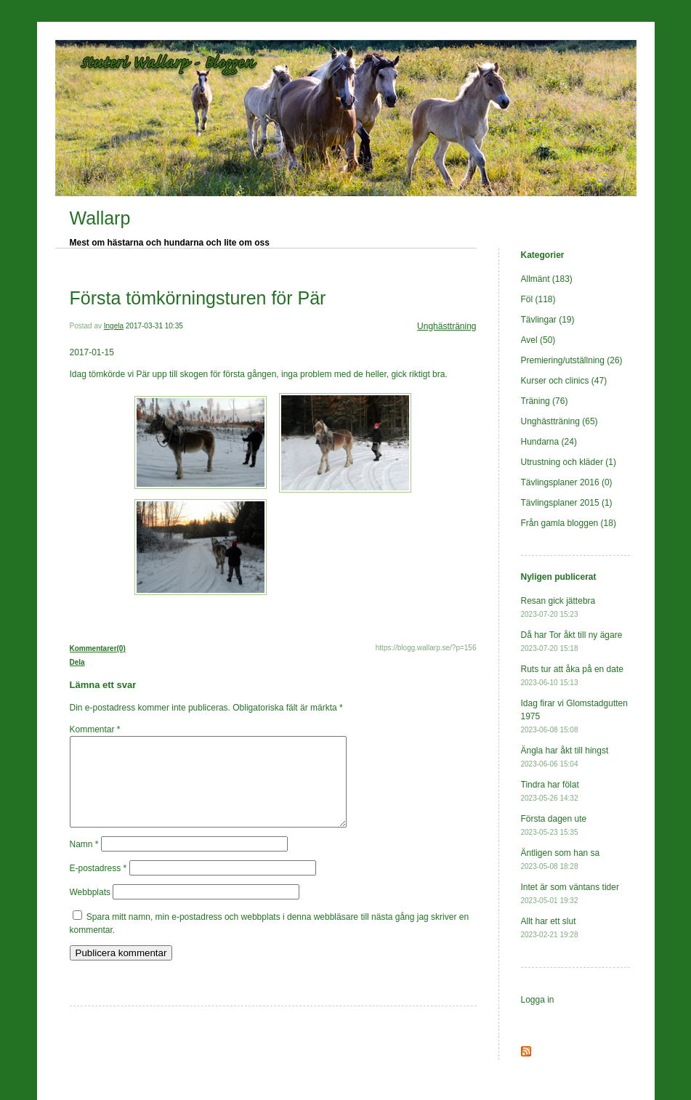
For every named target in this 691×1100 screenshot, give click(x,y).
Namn (84, 862)
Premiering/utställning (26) (572, 360)
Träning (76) (544, 401)
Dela (77, 662)
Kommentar (95, 729)
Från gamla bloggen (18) (568, 523)
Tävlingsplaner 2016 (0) (567, 482)
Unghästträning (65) (559, 421)
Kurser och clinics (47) (564, 381)
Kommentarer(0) (98, 648)
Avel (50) (538, 340)
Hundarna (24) (549, 442)
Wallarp (100, 218)
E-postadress (98, 886)
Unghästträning (446, 326)
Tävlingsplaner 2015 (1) (567, 503)
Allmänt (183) (547, 279)
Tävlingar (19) (548, 320)
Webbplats (90, 910)
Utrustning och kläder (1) (568, 462)
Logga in (537, 1000)
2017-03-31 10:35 (154, 326)
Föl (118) (538, 299)
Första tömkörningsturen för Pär (198, 298)
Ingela (114, 326)
